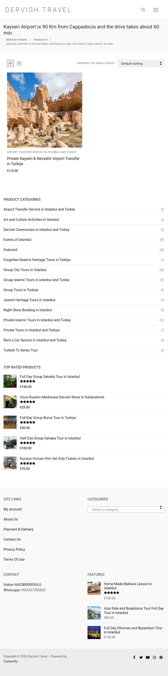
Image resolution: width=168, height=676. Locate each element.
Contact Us (12, 539)
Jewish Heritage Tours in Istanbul (29, 300)
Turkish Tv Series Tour (21, 350)
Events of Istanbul (17, 240)
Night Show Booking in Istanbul (28, 310)
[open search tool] (143, 10)
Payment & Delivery (18, 529)
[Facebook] (134, 657)
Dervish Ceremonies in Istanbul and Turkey (36, 230)
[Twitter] (141, 657)
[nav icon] (156, 9)
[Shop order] (141, 63)
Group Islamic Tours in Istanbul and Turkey (37, 280)
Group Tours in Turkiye (21, 290)
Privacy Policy (14, 549)
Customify (10, 661)
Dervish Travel (40, 10)
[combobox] (126, 510)
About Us (11, 519)
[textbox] (126, 511)
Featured (10, 250)
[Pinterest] (161, 657)
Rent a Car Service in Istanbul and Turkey (35, 340)
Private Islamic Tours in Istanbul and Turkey (37, 320)
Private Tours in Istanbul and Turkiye (32, 330)
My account (13, 509)
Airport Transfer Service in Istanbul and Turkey (42, 152)
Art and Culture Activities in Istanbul (31, 220)
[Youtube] (147, 657)
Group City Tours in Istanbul (25, 270)
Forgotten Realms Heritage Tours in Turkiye (37, 260)
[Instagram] (154, 657)
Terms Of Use (14, 559)
